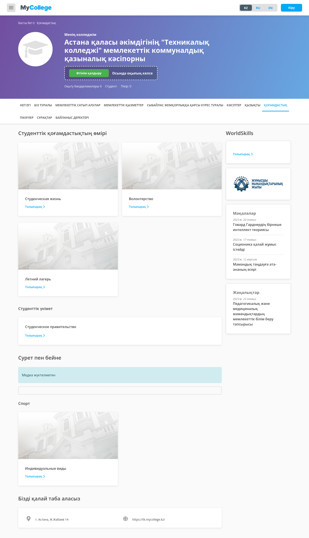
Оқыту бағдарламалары (83, 86)
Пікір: (126, 86)
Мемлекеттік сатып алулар (77, 105)
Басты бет (25, 23)
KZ (246, 8)
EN (270, 8)
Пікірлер (26, 118)
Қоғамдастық (275, 105)
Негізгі (25, 105)
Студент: (111, 86)
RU (258, 8)
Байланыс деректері (72, 118)
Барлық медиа (119, 390)
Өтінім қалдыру (88, 73)
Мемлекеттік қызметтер (124, 105)
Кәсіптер (234, 105)
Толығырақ (35, 207)
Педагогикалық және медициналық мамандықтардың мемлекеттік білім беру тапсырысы (253, 314)
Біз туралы (43, 105)
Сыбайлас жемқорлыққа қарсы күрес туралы (185, 105)
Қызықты (252, 105)
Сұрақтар (44, 118)
